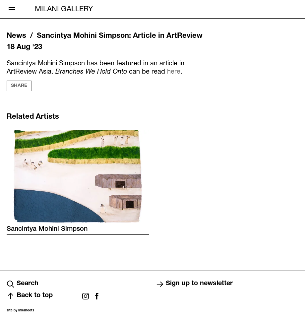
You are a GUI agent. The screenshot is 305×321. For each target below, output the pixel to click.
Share (19, 86)
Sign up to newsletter (194, 284)
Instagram (85, 296)
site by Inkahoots (20, 310)
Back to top (30, 296)
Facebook (96, 296)
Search (22, 284)
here (173, 71)
